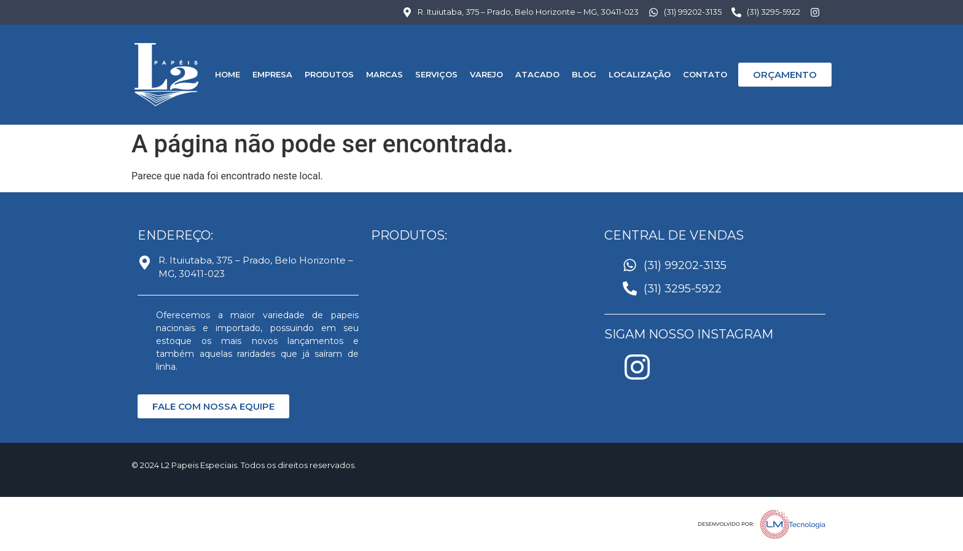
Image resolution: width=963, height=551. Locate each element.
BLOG (584, 74)
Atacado (537, 74)
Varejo (486, 74)
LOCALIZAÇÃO (640, 74)
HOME (227, 74)
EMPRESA (272, 74)
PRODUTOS (329, 74)
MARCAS (384, 74)
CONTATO (705, 74)
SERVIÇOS (436, 74)
